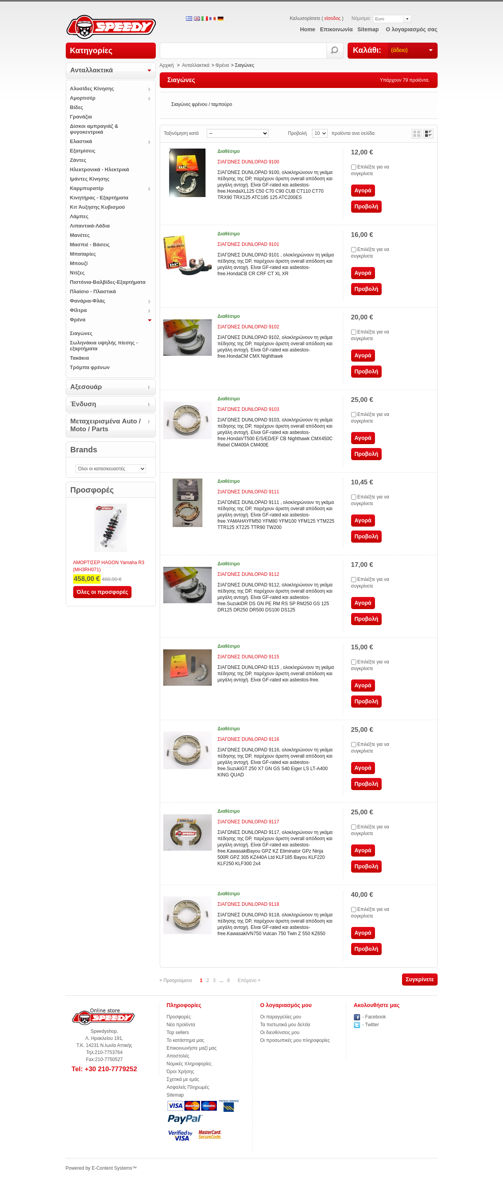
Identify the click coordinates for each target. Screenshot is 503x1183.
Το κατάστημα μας (185, 1040)
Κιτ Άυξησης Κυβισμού (97, 207)
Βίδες (76, 107)
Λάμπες (79, 216)
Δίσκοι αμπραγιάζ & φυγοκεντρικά (94, 129)
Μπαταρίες (83, 254)
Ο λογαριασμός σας (412, 29)
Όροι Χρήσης (180, 1071)
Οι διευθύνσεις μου (280, 1032)
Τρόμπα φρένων (90, 367)
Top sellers (178, 1032)
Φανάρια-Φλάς (87, 301)
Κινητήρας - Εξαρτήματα (99, 198)
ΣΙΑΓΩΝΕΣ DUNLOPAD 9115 (248, 657)
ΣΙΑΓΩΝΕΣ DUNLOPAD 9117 (248, 822)
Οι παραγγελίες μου (280, 1017)
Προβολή (297, 133)
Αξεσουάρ (86, 387)
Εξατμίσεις (83, 151)
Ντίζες (77, 273)
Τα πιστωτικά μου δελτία (285, 1024)
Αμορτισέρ (83, 98)
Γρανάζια (81, 117)
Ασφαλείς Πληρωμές (188, 1087)
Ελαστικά (81, 141)
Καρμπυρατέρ (87, 188)
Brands (83, 449)
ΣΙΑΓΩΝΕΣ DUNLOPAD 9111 (248, 492)
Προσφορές (92, 490)
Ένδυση (83, 404)
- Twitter (370, 1024)
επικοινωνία (336, 29)
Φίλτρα (78, 310)
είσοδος (333, 18)
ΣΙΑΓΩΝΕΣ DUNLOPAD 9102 (248, 327)
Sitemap (175, 1095)
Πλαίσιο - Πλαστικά (93, 291)
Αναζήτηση (335, 51)
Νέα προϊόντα (181, 1024)
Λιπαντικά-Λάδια (90, 226)
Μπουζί (79, 263)
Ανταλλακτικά (91, 70)
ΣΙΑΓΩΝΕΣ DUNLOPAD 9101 (248, 244)
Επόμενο (249, 980)
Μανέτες (80, 235)
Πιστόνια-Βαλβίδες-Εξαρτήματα (108, 282)
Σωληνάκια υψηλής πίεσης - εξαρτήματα (104, 345)
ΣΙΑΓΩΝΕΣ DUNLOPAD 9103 (248, 409)
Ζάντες (78, 160)
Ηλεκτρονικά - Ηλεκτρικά (99, 169)
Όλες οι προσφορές (102, 592)
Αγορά (363, 190)
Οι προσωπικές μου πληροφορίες (295, 1040)
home (308, 29)
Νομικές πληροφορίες (189, 1063)
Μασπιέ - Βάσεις (90, 244)
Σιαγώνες (81, 333)
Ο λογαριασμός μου (286, 1005)
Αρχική (167, 65)
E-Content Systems (112, 1168)
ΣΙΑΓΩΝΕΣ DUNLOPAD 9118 (248, 904)
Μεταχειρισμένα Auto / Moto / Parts (105, 425)
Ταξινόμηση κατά (181, 133)
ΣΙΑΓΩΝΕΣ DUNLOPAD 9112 (248, 574)
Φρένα (78, 320)
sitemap (368, 29)
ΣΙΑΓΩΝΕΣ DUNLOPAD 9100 (248, 162)
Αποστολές (178, 1056)
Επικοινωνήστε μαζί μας (192, 1048)
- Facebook (374, 1017)
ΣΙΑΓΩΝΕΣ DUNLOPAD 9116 (248, 739)
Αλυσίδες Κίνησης (92, 88)
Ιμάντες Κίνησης (90, 179)
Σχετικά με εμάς (183, 1079)
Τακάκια (79, 358)
